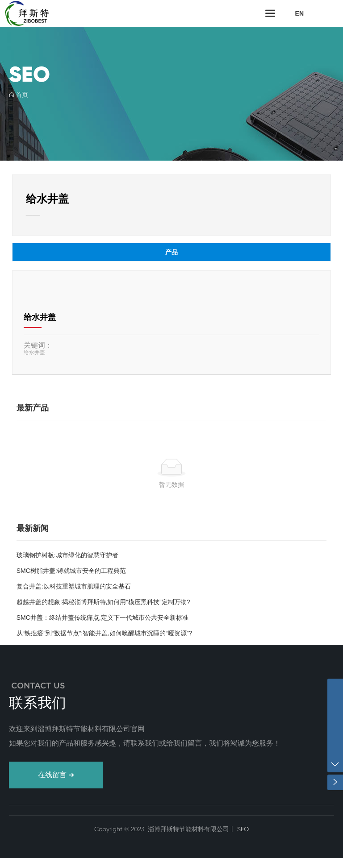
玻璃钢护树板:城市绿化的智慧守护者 (67, 555)
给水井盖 (40, 317)
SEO (242, 829)
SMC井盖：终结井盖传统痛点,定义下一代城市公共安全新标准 (102, 617)
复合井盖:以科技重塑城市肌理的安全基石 (74, 586)
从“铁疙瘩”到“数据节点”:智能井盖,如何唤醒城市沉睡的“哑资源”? (104, 633)
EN (299, 13)
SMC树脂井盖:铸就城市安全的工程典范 (71, 570)
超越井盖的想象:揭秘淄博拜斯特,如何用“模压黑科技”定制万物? (103, 601)
